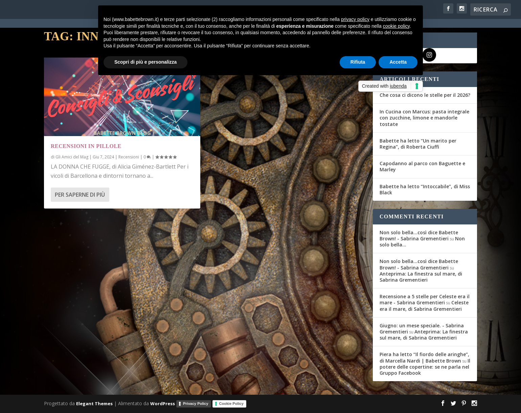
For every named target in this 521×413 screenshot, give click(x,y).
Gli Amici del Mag (71, 157)
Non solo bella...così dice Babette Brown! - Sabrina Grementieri (419, 235)
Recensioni (128, 157)
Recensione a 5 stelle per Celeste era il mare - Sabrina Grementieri (425, 299)
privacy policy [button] (355, 19)
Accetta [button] (398, 62)
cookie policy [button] (396, 26)
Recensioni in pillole (86, 146)
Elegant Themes (94, 403)
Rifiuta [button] (357, 62)
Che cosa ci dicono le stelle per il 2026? (425, 95)
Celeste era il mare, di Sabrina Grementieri (424, 305)
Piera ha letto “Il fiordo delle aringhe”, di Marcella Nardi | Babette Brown (424, 357)
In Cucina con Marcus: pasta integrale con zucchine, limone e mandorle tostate (424, 117)
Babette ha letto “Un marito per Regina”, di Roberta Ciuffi (418, 143)
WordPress (162, 403)
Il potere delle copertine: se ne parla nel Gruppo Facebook (425, 366)
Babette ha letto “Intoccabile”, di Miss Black (425, 189)
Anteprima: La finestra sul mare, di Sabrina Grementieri (421, 276)
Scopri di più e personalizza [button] (145, 62)
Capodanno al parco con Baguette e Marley (422, 166)
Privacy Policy (195, 403)
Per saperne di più (80, 194)
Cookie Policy (231, 403)
